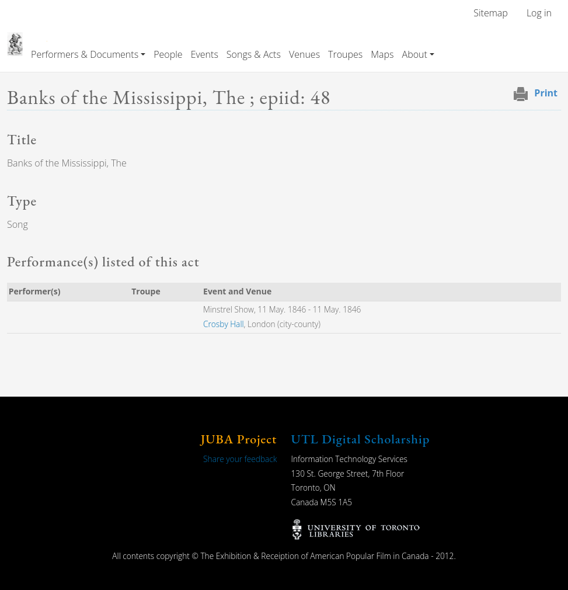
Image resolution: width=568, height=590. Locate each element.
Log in (539, 12)
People (168, 54)
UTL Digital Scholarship (360, 439)
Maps (382, 54)
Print (545, 92)
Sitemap (490, 12)
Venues (304, 54)
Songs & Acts (253, 54)
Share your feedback (240, 458)
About (414, 54)
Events (204, 54)
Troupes (345, 54)
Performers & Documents (84, 54)
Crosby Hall (223, 323)
